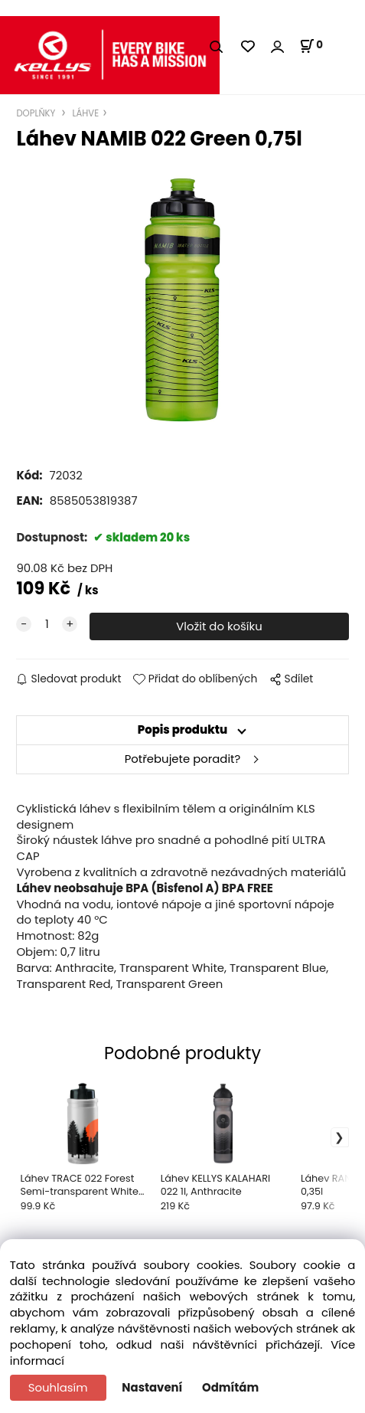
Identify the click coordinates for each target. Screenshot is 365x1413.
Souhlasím (58, 1387)
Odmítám (230, 1387)
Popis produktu (183, 729)
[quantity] (46, 624)
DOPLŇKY (36, 113)
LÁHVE (84, 113)
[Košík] (311, 46)
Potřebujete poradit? (183, 759)
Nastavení (152, 1387)
